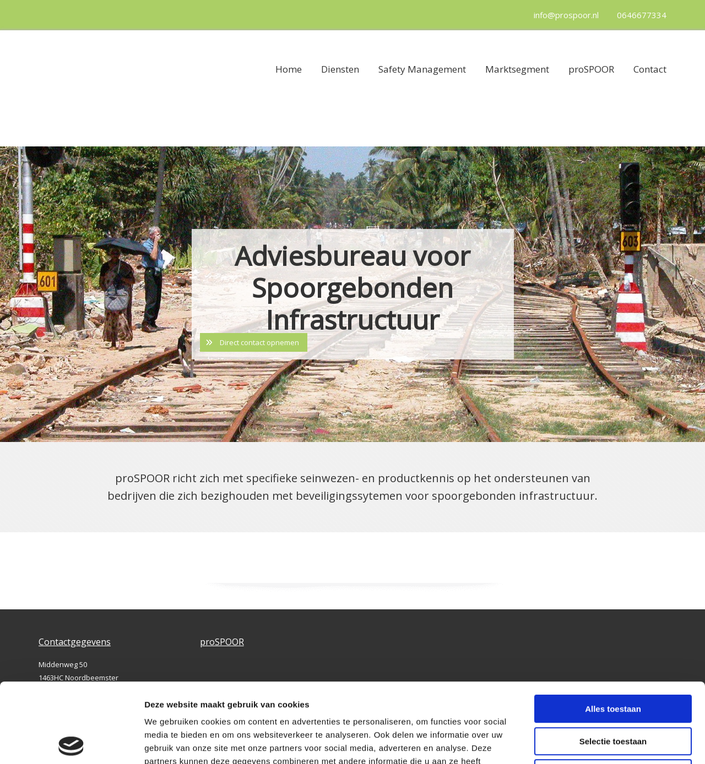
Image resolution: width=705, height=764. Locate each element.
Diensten (340, 69)
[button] (253, 342)
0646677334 (641, 14)
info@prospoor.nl (566, 14)
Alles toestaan (613, 629)
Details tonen (595, 742)
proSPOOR (591, 69)
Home (288, 69)
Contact (649, 69)
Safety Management (422, 69)
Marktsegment (517, 69)
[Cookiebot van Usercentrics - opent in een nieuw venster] (71, 742)
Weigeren (612, 693)
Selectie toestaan (613, 662)
